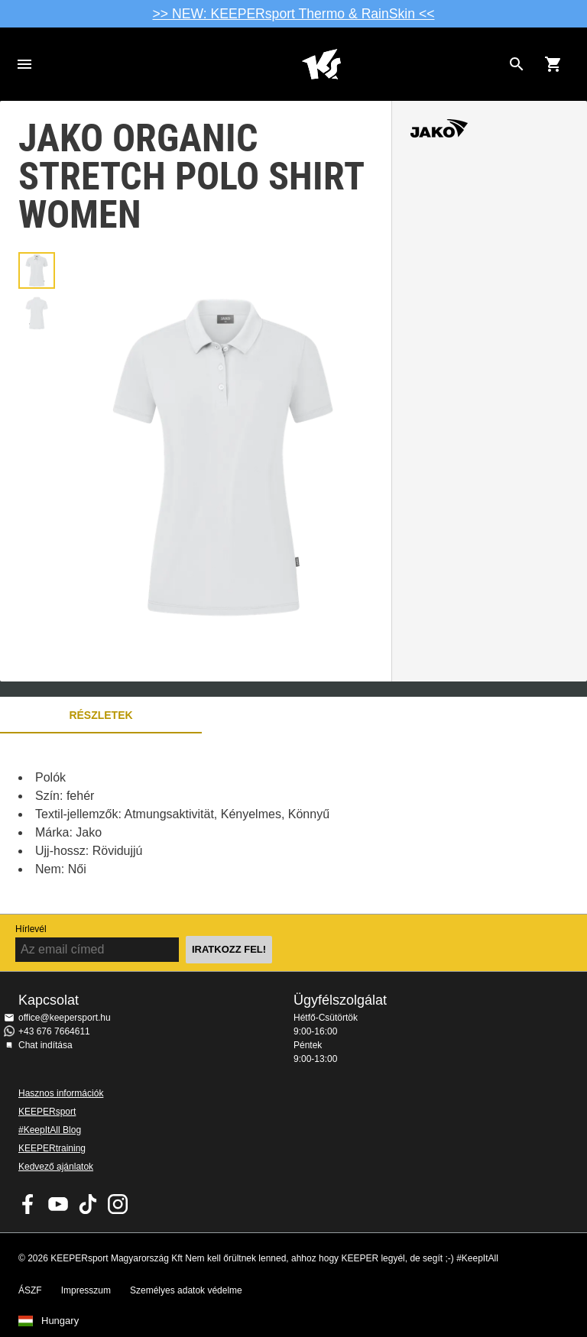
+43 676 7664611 (54, 1031)
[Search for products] (516, 64)
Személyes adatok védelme (186, 1290)
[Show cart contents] (553, 64)
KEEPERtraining (52, 1148)
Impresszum (86, 1290)
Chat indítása (45, 1045)
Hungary (60, 1321)
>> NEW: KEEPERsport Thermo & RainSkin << (294, 13)
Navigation (24, 64)
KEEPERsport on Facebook (28, 1204)
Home (321, 64)
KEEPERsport (47, 1111)
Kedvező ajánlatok (55, 1166)
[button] (36, 270)
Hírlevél (31, 929)
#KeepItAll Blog (49, 1130)
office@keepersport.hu (64, 1017)
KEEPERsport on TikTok (88, 1204)
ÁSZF (30, 1290)
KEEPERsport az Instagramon (118, 1204)
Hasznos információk (60, 1093)
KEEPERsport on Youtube (58, 1204)
